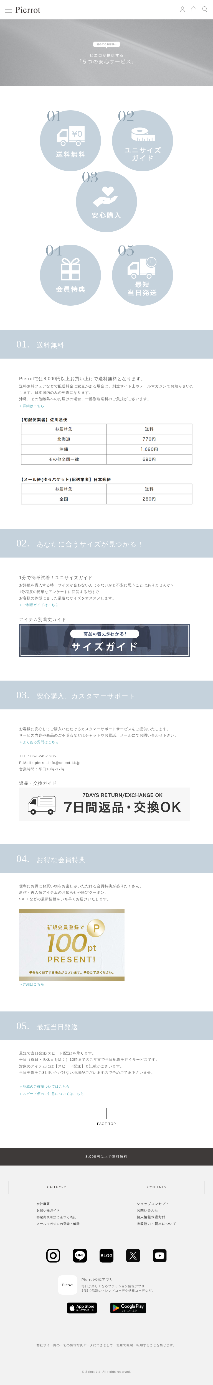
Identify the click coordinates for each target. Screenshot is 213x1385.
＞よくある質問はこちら (39, 742)
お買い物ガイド (48, 1210)
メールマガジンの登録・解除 (58, 1223)
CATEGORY (56, 1187)
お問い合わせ (147, 1210)
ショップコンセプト (153, 1204)
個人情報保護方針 (151, 1217)
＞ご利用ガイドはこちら (39, 605)
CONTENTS (156, 1187)
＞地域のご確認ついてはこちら (44, 1086)
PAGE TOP (106, 1124)
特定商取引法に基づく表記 (57, 1217)
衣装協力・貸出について (156, 1224)
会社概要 (43, 1203)
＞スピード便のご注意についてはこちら (51, 1094)
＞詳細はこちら (31, 406)
